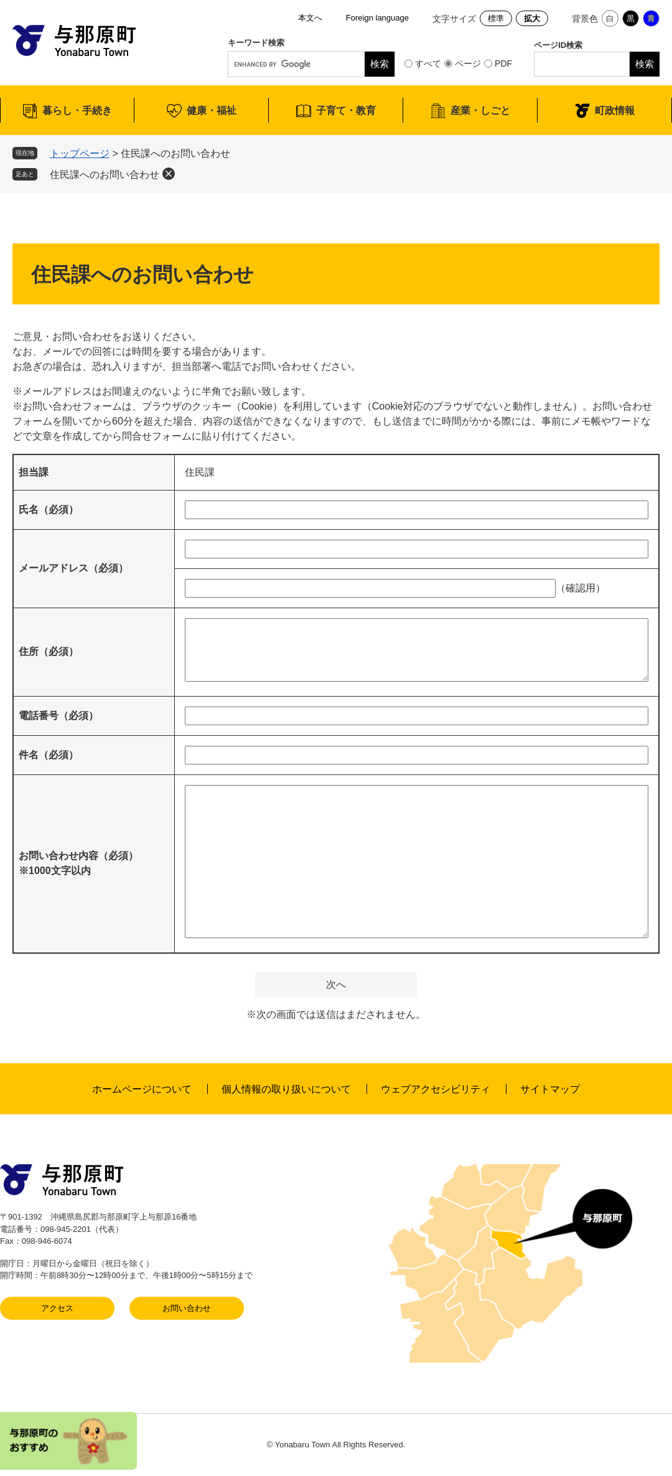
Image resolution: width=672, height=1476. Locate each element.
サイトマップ (550, 1089)
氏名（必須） (48, 509)
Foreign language (377, 17)
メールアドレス (73, 568)
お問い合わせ (186, 1308)
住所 (48, 651)
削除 (168, 173)
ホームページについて (142, 1089)
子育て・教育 (346, 110)
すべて (428, 63)
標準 (496, 18)
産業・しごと (480, 110)
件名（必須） (48, 755)
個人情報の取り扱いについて (286, 1089)
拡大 (532, 18)
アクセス (57, 1308)
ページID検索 (558, 45)
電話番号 (58, 715)
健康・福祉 (211, 110)
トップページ (80, 153)
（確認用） (580, 588)
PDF (503, 63)
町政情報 (615, 110)
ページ (468, 63)
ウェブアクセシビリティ (435, 1089)
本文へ (310, 17)
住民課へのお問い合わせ (104, 174)
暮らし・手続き (77, 110)
